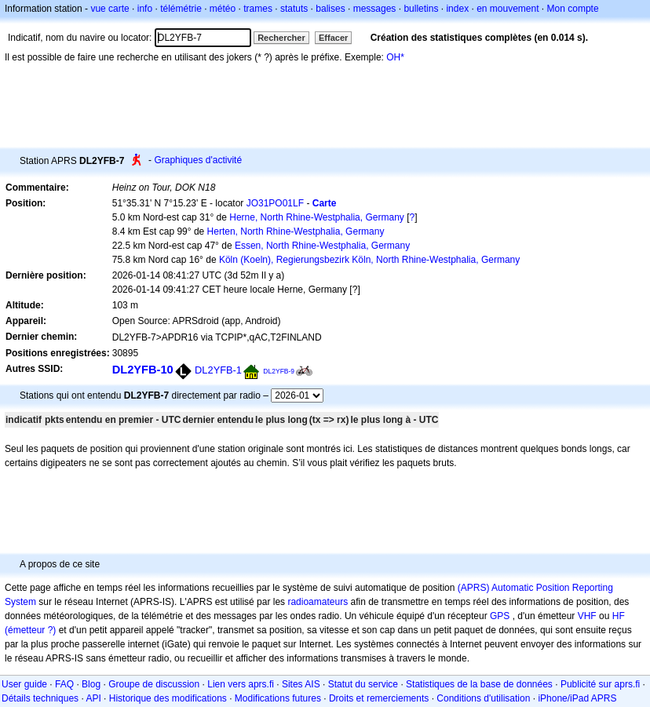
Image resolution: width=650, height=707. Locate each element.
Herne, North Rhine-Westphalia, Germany (316, 217)
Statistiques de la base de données (479, 684)
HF (618, 615)
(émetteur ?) (30, 630)
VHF (587, 615)
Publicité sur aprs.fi (600, 684)
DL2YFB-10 (142, 369)
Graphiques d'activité (198, 160)
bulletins (421, 8)
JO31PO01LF (275, 203)
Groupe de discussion (153, 684)
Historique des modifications (168, 698)
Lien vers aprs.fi (240, 684)
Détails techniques (40, 698)
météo (223, 8)
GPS (499, 615)
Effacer (333, 37)
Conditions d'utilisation (483, 698)
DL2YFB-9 (278, 371)
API (93, 698)
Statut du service (363, 684)
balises (330, 8)
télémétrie (181, 8)
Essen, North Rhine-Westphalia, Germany (322, 245)
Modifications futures (278, 698)
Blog (91, 684)
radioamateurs (317, 601)
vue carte (109, 8)
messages (374, 8)
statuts (294, 8)
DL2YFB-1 (218, 370)
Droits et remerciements (379, 698)
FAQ (64, 684)
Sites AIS (301, 684)
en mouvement (508, 8)
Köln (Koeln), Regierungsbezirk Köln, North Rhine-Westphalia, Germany (369, 259)
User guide (24, 684)
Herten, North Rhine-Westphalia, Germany (296, 231)
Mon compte (573, 8)
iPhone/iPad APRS (577, 698)
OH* (395, 57)
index (457, 8)
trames (257, 8)
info (144, 8)
